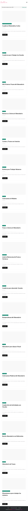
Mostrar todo (24, 7)
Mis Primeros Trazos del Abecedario (13, 84)
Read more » (5, 34)
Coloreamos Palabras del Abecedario (13, 376)
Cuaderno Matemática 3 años (11, 26)
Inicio (8, 507)
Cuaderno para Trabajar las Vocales (13, 55)
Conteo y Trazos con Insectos (11, 141)
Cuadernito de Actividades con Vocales (11, 406)
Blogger (21, 509)
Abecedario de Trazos (8, 464)
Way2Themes (14, 509)
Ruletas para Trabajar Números (11, 169)
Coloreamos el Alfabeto (9, 198)
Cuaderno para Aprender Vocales (12, 288)
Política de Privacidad (14, 507)
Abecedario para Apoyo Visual (11, 346)
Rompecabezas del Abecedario (11, 317)
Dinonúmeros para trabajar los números (11, 494)
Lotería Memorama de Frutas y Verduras (11, 258)
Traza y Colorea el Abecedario (11, 228)
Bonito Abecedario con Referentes (12, 436)
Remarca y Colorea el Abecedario (12, 113)
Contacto (19, 507)
